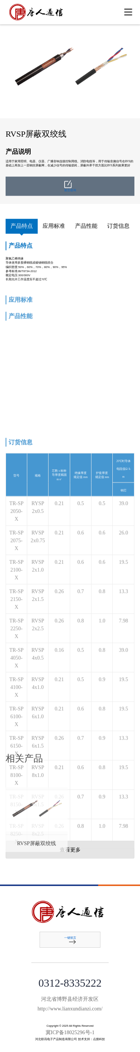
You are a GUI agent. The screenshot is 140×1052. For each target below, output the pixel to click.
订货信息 (118, 226)
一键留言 (70, 940)
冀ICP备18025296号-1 (70, 1032)
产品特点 (21, 226)
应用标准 (54, 226)
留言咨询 (70, 192)
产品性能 (86, 226)
